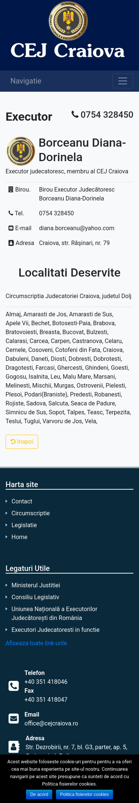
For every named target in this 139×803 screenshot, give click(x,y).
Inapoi (21, 441)
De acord (39, 794)
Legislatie (24, 525)
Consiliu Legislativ (35, 597)
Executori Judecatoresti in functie (55, 629)
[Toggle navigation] (122, 81)
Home (19, 537)
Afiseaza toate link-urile (36, 643)
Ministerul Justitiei (35, 585)
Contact (21, 501)
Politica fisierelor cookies (84, 794)
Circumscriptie (30, 513)
